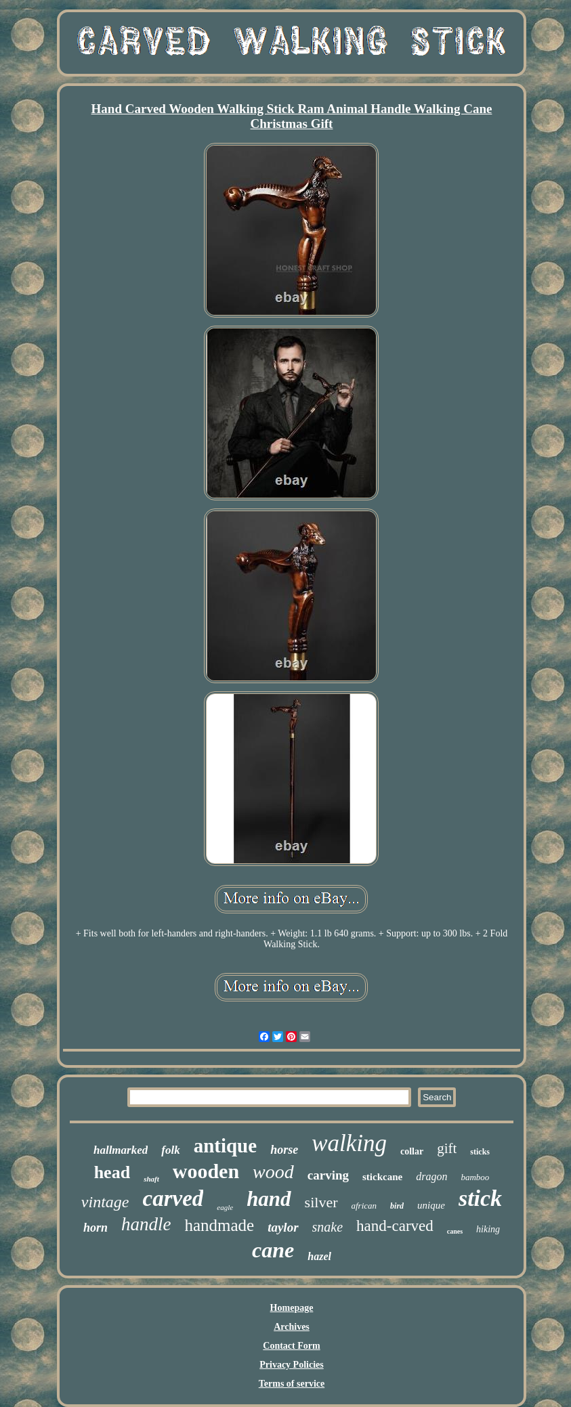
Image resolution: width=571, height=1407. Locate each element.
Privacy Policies (291, 1365)
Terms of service (291, 1384)
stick (480, 1198)
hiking (488, 1229)
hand (269, 1199)
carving (328, 1175)
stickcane (382, 1176)
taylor (283, 1227)
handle (146, 1224)
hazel (319, 1256)
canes (455, 1231)
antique (225, 1145)
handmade (219, 1225)
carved (173, 1198)
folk (170, 1150)
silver (321, 1202)
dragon (431, 1176)
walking (349, 1143)
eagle (225, 1207)
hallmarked (120, 1150)
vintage (105, 1202)
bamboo (475, 1177)
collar (411, 1151)
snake (327, 1226)
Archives (292, 1327)
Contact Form (291, 1346)
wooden (206, 1171)
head (112, 1172)
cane (273, 1250)
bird (397, 1206)
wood (273, 1171)
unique (431, 1205)
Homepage (292, 1308)
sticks (480, 1151)
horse (284, 1149)
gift (447, 1148)
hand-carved (394, 1225)
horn (95, 1227)
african (364, 1205)
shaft (151, 1179)
